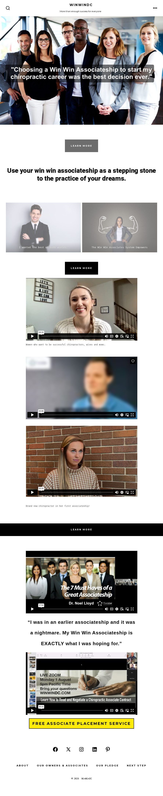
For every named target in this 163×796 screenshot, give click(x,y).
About (23, 765)
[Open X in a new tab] (68, 749)
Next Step (136, 765)
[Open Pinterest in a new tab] (108, 749)
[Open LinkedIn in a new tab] (94, 749)
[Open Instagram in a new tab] (81, 749)
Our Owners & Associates (62, 765)
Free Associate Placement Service (81, 723)
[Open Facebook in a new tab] (55, 749)
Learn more (81, 268)
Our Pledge (107, 765)
